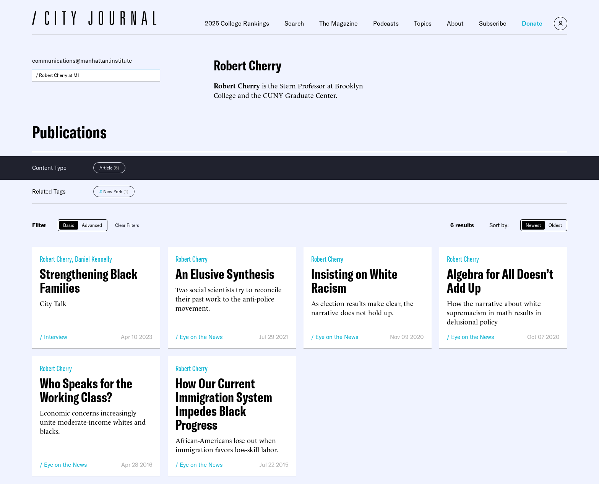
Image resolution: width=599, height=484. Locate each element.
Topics (423, 23)
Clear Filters (127, 225)
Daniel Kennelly (93, 259)
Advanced (92, 225)
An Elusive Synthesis (224, 274)
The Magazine (338, 23)
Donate (532, 23)
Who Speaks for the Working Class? (86, 390)
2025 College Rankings (237, 23)
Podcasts (386, 23)
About (455, 23)
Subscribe (492, 23)
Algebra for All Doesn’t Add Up (500, 281)
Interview (55, 337)
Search (294, 23)
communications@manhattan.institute (82, 60)
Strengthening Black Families (89, 281)
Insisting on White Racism (354, 281)
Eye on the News (201, 337)
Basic (68, 225)
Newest (533, 225)
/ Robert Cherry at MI (57, 75)
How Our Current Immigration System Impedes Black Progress (223, 404)
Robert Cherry (56, 259)
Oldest (555, 225)
